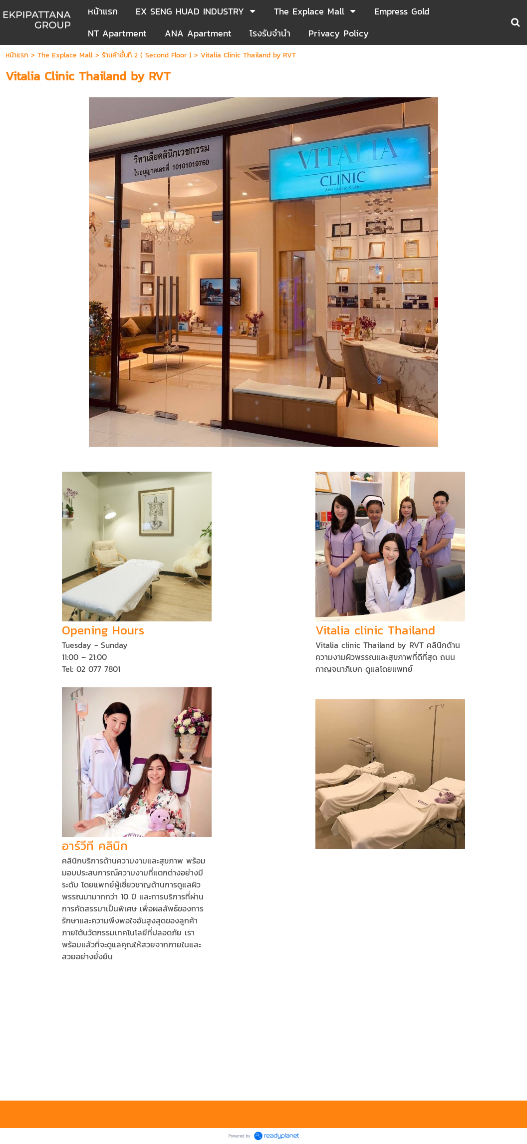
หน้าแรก (16, 55)
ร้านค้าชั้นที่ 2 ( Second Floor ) (147, 55)
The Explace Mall (65, 55)
